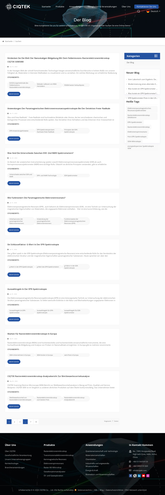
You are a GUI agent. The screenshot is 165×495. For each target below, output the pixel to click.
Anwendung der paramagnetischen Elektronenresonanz (44, 221)
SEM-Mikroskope (134, 150)
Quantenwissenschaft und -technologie (102, 451)
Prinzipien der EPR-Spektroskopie (71, 131)
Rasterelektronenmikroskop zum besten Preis (47, 398)
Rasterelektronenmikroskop (139, 136)
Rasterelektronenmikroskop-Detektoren (139, 125)
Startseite (46, 6)
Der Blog (130, 62)
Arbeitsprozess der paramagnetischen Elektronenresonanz (16, 221)
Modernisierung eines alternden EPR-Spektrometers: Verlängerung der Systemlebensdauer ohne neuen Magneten (142, 84)
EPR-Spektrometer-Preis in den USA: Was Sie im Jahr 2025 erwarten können (142, 98)
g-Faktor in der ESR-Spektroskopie (71, 267)
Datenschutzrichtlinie (114, 490)
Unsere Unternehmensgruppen (18, 459)
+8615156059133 (140, 461)
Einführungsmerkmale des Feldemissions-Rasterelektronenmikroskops (19, 85)
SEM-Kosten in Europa (45, 355)
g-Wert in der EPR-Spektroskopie (21, 267)
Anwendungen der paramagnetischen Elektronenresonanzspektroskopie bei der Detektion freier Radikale (58, 109)
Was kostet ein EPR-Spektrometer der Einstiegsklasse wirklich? (142, 89)
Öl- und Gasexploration (53, 475)
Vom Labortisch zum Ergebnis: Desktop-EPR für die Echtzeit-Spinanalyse (142, 80)
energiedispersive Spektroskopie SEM (141, 156)
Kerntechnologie (11, 463)
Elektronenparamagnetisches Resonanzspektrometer (139, 118)
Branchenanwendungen (15, 467)
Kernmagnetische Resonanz (55, 459)
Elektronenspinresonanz (137, 141)
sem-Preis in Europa (71, 355)
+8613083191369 (140, 466)
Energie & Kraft (92, 470)
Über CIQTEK (10, 451)
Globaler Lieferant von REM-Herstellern (47, 85)
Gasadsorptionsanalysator (54, 471)
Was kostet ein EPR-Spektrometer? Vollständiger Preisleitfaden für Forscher (142, 94)
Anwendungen (76, 6)
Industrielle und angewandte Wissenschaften (97, 464)
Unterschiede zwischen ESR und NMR (20, 175)
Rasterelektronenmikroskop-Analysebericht (74, 398)
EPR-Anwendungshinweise (18, 131)
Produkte (60, 6)
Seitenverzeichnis (85, 490)
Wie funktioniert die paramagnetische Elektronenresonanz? (36, 198)
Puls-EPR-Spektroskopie (137, 145)
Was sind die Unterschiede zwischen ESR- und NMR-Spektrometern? (40, 153)
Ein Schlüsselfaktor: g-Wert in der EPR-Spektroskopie (33, 245)
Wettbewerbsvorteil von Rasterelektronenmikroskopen (20, 398)
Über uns (126, 6)
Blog (102, 490)
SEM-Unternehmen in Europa (19, 355)
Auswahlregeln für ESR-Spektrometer (72, 311)
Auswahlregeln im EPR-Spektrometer (17, 311)
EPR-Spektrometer (135, 131)
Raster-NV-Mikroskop (52, 467)
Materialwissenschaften (95, 455)
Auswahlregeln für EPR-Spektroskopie (45, 311)
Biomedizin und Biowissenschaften (100, 474)
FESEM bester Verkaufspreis (74, 85)
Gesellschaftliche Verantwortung (18, 455)
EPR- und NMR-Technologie (46, 175)
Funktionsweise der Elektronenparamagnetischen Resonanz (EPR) (74, 221)
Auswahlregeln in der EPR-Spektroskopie (27, 289)
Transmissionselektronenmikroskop (58, 455)
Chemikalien (91, 459)
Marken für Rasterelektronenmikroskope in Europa (32, 334)
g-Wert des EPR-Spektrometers (48, 267)
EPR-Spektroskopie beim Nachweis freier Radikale (45, 131)
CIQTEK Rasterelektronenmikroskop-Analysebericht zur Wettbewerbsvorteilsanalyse (48, 376)
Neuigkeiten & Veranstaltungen (102, 6)
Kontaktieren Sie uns (146, 6)
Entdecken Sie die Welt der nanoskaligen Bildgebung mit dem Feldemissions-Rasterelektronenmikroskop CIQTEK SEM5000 (58, 60)
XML (96, 490)
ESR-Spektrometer (70, 175)
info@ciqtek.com (140, 470)
